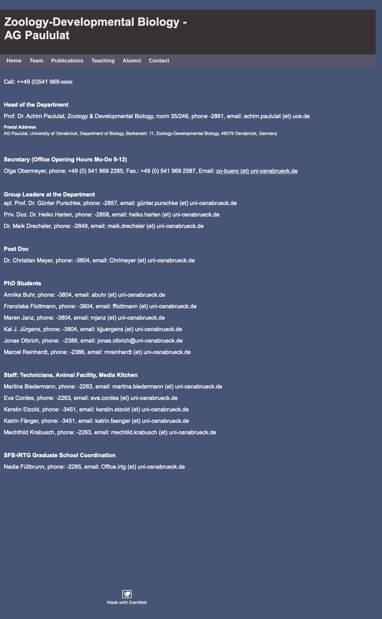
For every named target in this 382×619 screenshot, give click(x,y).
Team (36, 61)
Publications (67, 61)
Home (14, 61)
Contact (159, 61)
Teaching (103, 61)
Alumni (132, 61)
